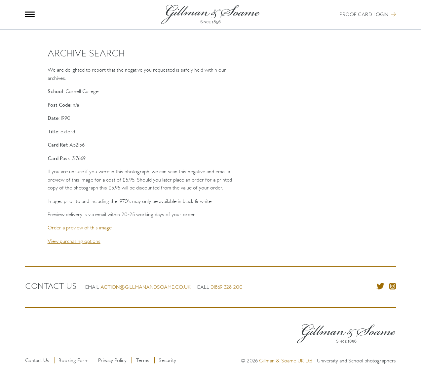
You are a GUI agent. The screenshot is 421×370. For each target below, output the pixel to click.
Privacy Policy (112, 360)
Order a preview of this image (80, 227)
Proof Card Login (363, 14)
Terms (142, 360)
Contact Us (37, 360)
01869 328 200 (226, 287)
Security (167, 360)
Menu (30, 14)
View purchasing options (74, 241)
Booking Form (73, 360)
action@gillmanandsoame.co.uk (145, 287)
